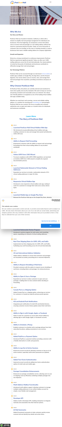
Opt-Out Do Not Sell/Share (49, 221)
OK (50, 225)
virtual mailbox (46, 73)
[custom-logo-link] (18, 2)
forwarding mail (37, 102)
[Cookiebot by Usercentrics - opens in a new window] (53, 200)
